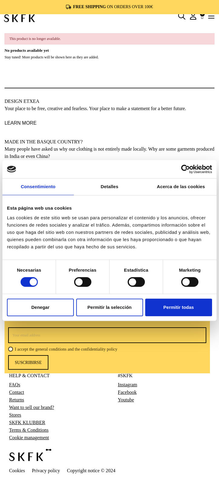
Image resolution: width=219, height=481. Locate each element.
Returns (16, 400)
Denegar (40, 307)
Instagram (127, 384)
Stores (15, 415)
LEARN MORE (21, 123)
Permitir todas (178, 307)
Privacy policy (46, 470)
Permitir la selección (109, 307)
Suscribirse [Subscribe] (28, 362)
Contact (16, 392)
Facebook (127, 392)
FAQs (14, 384)
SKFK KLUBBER (27, 422)
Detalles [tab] (109, 186)
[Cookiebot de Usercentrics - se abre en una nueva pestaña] (185, 169)
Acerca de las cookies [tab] (181, 186)
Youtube (126, 400)
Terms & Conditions (28, 430)
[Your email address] (107, 335)
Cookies (17, 470)
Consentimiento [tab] (38, 186)
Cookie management (29, 437)
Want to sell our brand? (31, 407)
